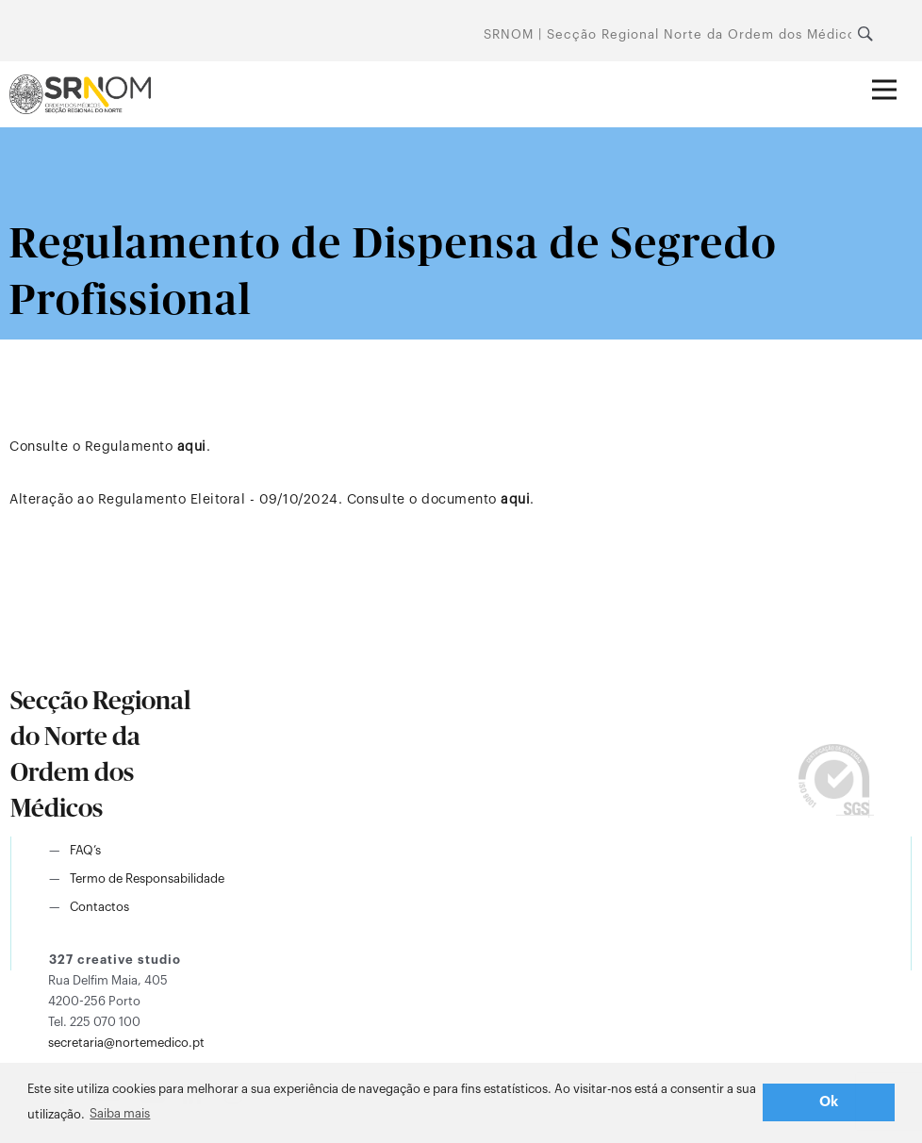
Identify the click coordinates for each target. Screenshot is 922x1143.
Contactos (99, 907)
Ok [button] (829, 1102)
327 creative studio (115, 959)
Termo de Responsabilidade (147, 878)
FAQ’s (85, 850)
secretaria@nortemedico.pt (126, 1042)
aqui (191, 447)
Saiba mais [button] (120, 1113)
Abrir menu (892, 76)
